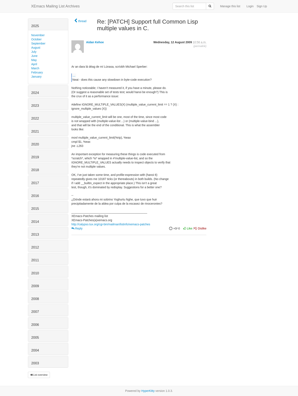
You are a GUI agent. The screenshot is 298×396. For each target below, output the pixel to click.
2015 (35, 209)
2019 (35, 157)
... (74, 75)
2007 (35, 312)
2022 (35, 118)
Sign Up (262, 6)
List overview (39, 374)
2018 (35, 170)
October (36, 39)
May (34, 60)
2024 (35, 93)
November (38, 35)
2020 (35, 144)
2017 (35, 183)
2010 (35, 273)
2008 (35, 299)
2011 (35, 260)
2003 (35, 363)
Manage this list (230, 6)
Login (250, 6)
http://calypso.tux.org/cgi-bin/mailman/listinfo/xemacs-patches (110, 224)
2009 (35, 286)
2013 (35, 234)
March (35, 68)
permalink (200, 46)
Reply (77, 228)
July (33, 51)
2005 (35, 338)
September (38, 43)
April (34, 64)
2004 (35, 350)
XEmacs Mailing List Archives (55, 6)
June (34, 56)
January (36, 76)
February (37, 72)
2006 (35, 325)
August (35, 47)
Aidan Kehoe (95, 42)
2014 (35, 222)
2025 (35, 26)
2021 (35, 131)
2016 (35, 196)
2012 (35, 247)
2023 (35, 106)
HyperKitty (148, 390)
